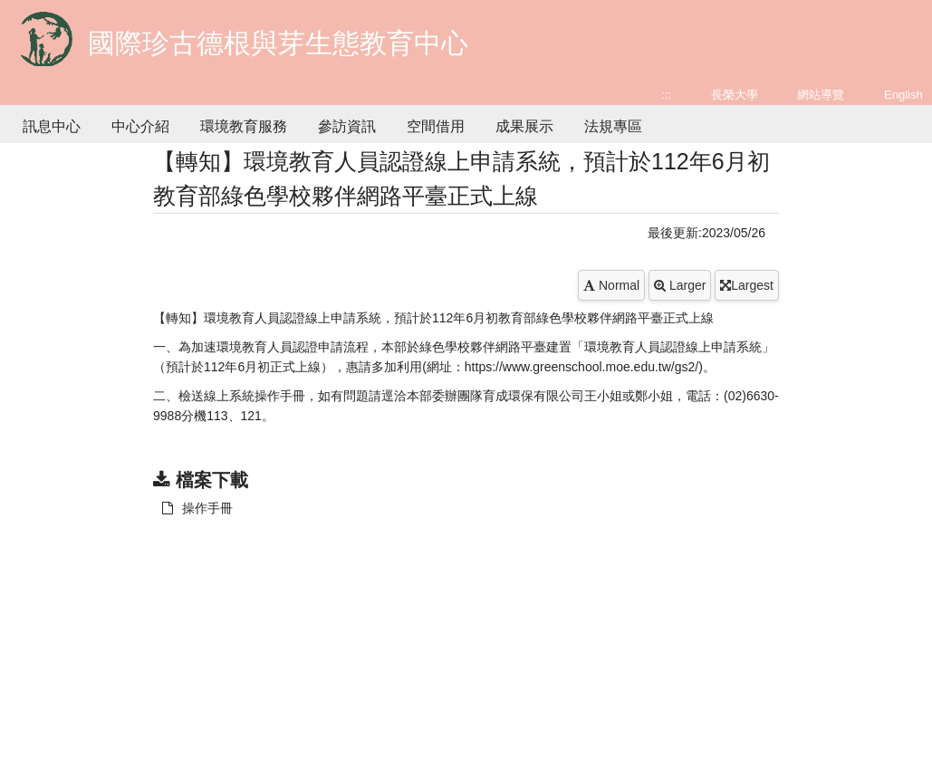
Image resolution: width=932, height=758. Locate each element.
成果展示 (524, 126)
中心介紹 (140, 126)
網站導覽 (820, 94)
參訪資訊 (347, 126)
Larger (680, 285)
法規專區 (613, 126)
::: (666, 94)
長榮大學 (734, 94)
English (903, 94)
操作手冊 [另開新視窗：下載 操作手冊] (197, 508)
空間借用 (436, 126)
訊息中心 (52, 126)
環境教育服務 (243, 126)
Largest (746, 285)
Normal (611, 285)
